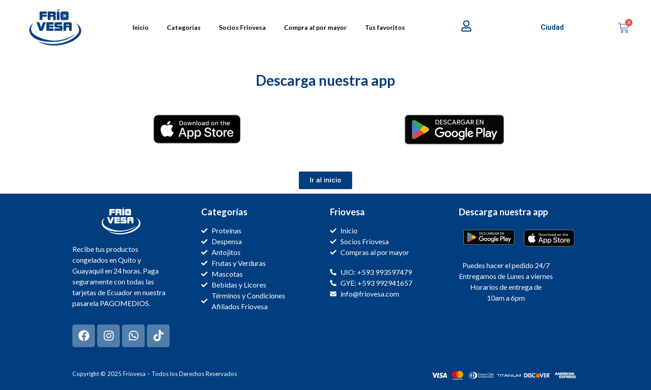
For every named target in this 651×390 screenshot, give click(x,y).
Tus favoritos (385, 27)
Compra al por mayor (315, 27)
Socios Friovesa (242, 27)
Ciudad (552, 27)
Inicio (140, 27)
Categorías (184, 27)
